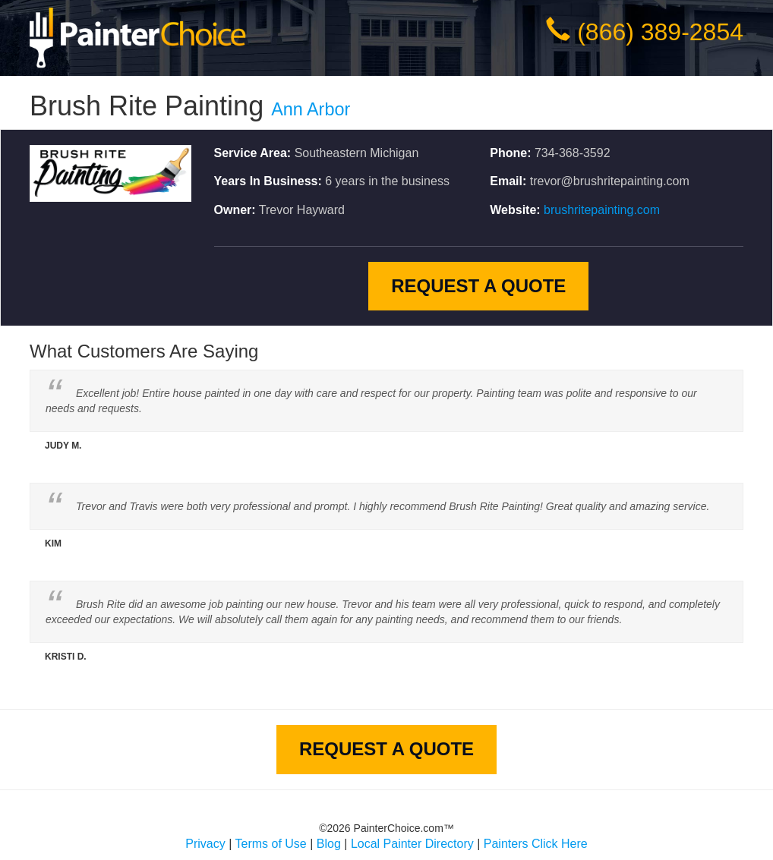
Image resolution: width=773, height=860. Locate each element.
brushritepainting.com (602, 209)
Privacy (205, 843)
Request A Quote (478, 286)
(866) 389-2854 (660, 32)
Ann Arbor (310, 109)
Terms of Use (271, 843)
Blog (329, 843)
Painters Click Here (536, 843)
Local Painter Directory (412, 843)
